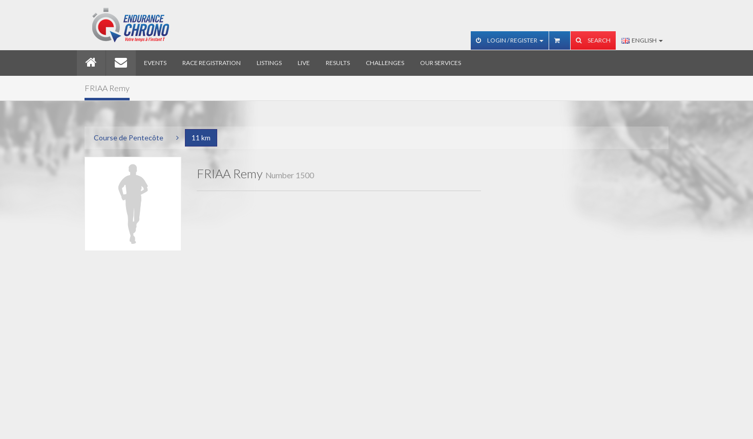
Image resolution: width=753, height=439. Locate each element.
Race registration (211, 63)
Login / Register (509, 40)
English (642, 40)
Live (304, 63)
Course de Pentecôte (128, 137)
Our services (440, 63)
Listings (269, 63)
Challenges (385, 63)
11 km (201, 137)
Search (593, 40)
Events (155, 63)
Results (338, 63)
